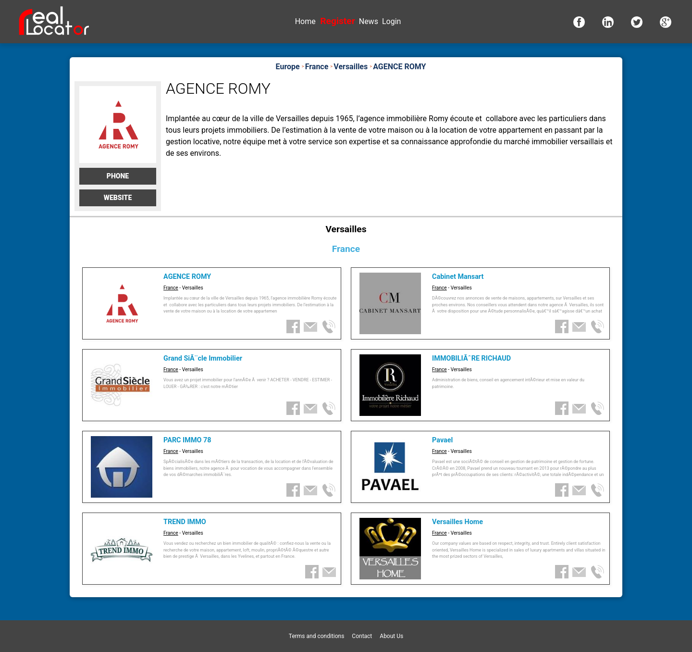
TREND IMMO (184, 522)
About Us (391, 636)
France (170, 287)
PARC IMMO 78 (187, 440)
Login (391, 21)
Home (305, 21)
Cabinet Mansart (457, 277)
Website (118, 197)
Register (337, 20)
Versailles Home (457, 522)
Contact (362, 636)
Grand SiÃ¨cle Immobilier (202, 358)
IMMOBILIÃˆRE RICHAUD (471, 358)
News (368, 21)
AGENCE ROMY (187, 277)
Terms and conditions (317, 636)
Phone (118, 176)
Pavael (442, 440)
